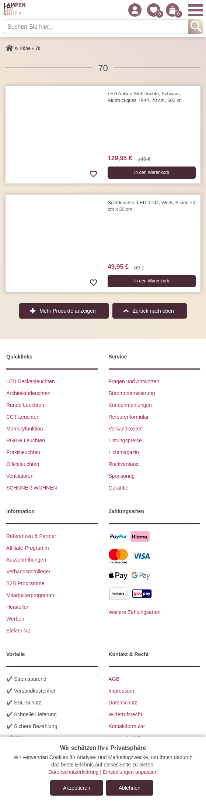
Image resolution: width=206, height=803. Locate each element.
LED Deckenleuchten (30, 381)
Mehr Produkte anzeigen (67, 311)
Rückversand (124, 464)
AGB (114, 679)
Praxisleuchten (23, 452)
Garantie (119, 488)
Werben (15, 619)
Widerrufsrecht (125, 714)
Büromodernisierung (132, 393)
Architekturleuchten (28, 393)
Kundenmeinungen (130, 405)
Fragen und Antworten (134, 381)
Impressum (121, 691)
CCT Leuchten (22, 417)
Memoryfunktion (24, 429)
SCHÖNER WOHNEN (31, 488)
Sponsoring (122, 476)
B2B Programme (25, 583)
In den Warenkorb (151, 172)
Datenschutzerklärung (73, 772)
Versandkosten (126, 429)
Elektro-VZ (18, 631)
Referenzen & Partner (31, 536)
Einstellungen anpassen (130, 772)
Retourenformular (129, 417)
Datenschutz (123, 703)
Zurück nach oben (153, 311)
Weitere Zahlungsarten (135, 612)
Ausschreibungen (26, 560)
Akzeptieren (76, 788)
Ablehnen (129, 788)
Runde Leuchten (25, 405)
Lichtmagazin (124, 452)
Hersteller (17, 607)
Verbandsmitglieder (28, 571)
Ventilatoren (20, 476)
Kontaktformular (127, 726)
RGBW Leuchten (25, 440)
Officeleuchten (22, 464)
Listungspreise (125, 440)
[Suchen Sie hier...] (96, 26)
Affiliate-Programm (27, 548)
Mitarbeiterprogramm (30, 595)
